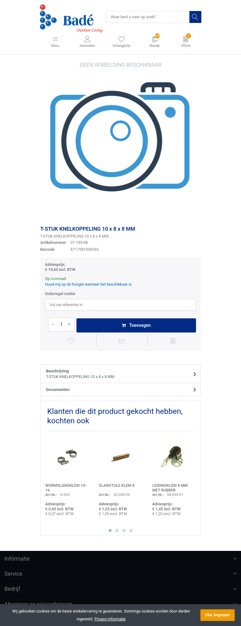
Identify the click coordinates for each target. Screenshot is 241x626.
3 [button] (124, 530)
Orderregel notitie (60, 294)
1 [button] (110, 530)
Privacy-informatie (110, 619)
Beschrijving (118, 374)
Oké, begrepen (217, 615)
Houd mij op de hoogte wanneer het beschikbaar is (88, 284)
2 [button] (117, 530)
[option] (120, 141)
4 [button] (130, 530)
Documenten (58, 389)
